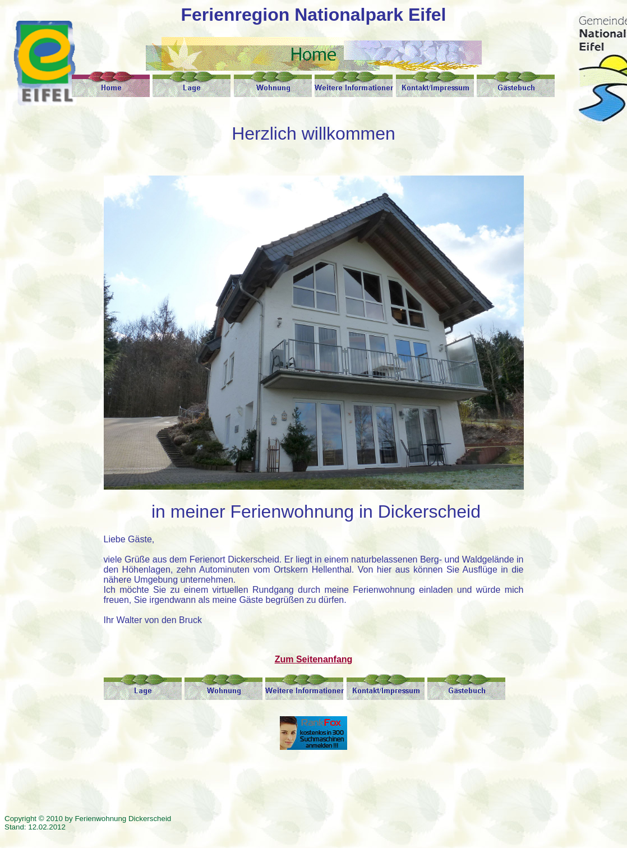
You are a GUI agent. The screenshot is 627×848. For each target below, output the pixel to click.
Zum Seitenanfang (314, 659)
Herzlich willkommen (313, 133)
